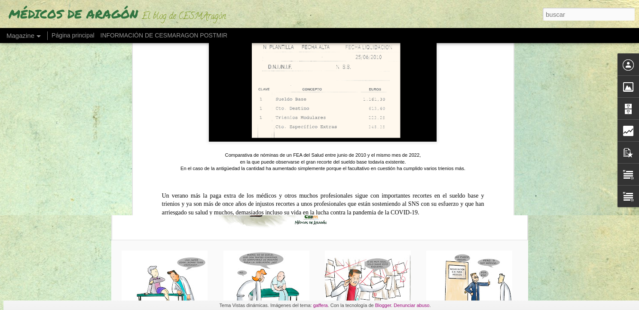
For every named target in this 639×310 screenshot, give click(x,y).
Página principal (73, 35)
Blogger (383, 305)
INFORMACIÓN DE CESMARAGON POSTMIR (164, 35)
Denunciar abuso (411, 305)
